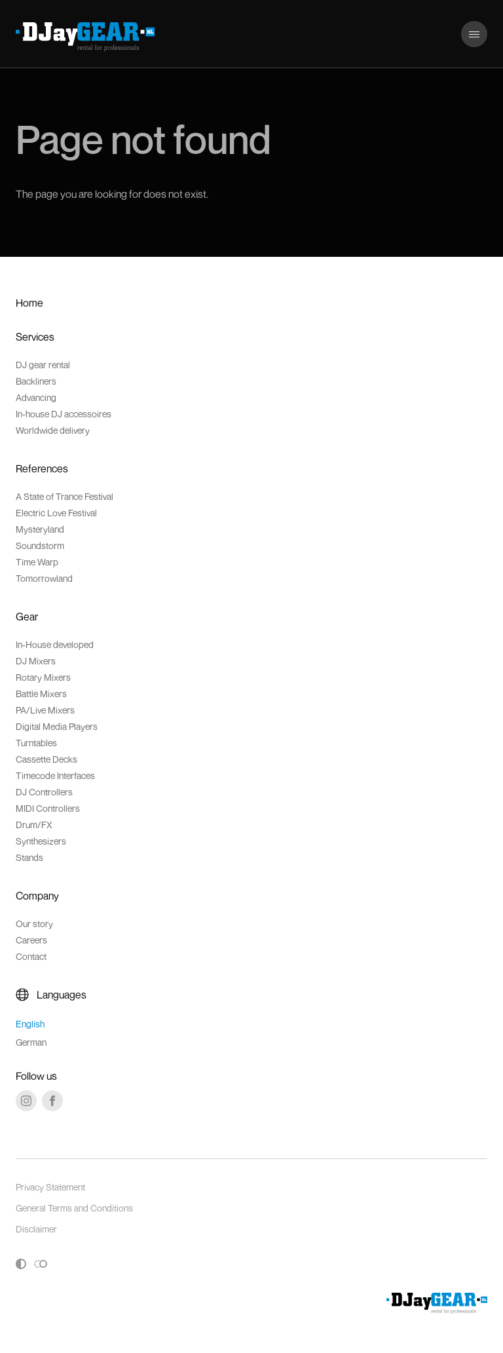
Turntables (36, 742)
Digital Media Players (57, 726)
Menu (473, 27)
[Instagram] (26, 1100)
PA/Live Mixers (45, 709)
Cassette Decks (46, 759)
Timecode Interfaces (55, 775)
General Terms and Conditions (74, 1207)
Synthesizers (41, 841)
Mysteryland (40, 529)
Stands (29, 857)
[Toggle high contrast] (21, 1264)
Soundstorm (40, 545)
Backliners (36, 381)
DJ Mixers (36, 660)
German (31, 1042)
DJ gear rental (43, 364)
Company (37, 895)
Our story (34, 923)
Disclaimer (36, 1228)
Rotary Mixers (43, 677)
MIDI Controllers (48, 808)
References (42, 468)
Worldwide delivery (53, 430)
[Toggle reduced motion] (40, 1264)
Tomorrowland (44, 578)
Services (35, 336)
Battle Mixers (41, 693)
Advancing (36, 397)
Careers (31, 939)
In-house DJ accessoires (63, 413)
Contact (31, 956)
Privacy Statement (50, 1186)
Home (29, 302)
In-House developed (55, 644)
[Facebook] (52, 1100)
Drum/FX (34, 824)
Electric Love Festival (56, 512)
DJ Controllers (44, 791)
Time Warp (37, 561)
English (30, 1023)
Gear (27, 616)
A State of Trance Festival (64, 496)
